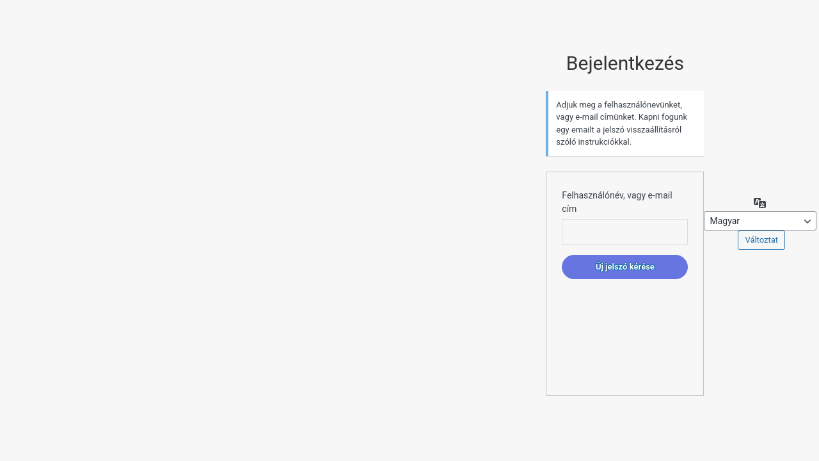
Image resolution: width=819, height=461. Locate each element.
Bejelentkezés (625, 63)
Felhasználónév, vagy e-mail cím (617, 202)
